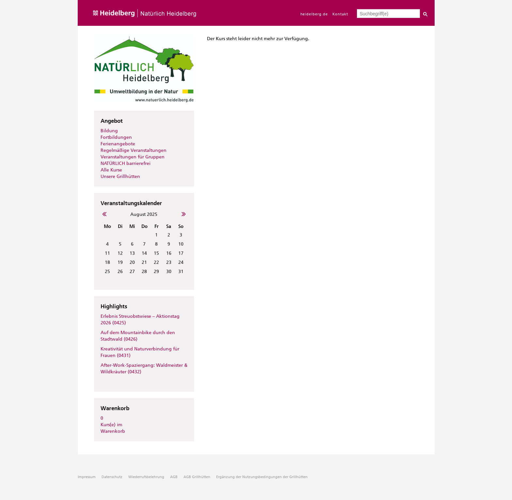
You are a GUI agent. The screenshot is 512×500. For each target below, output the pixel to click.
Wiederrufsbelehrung (146, 477)
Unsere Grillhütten (120, 176)
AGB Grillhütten (197, 477)
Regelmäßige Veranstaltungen (134, 150)
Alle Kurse (111, 170)
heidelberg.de (314, 14)
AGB (174, 477)
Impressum (87, 477)
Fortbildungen (116, 137)
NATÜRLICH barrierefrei (126, 163)
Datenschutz (112, 477)
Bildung (109, 131)
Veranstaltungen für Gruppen (133, 157)
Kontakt (340, 14)
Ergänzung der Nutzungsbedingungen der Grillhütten (262, 477)
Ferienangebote (118, 144)
